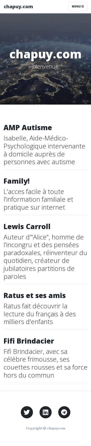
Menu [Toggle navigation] (78, 6)
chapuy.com (18, 6)
